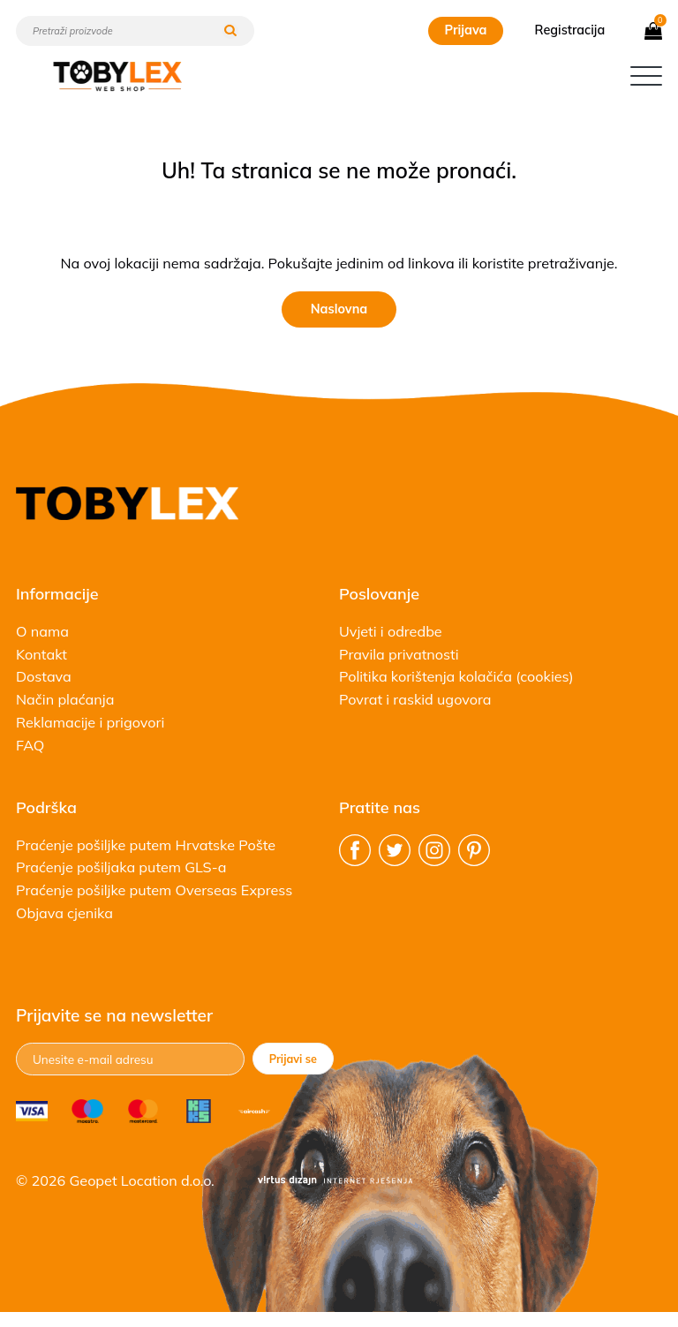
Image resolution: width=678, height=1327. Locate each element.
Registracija (570, 30)
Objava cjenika (64, 913)
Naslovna (339, 309)
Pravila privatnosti (399, 654)
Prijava (465, 30)
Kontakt (41, 654)
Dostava (44, 676)
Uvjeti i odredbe (390, 631)
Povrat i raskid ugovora (415, 699)
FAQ (30, 745)
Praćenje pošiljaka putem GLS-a (121, 867)
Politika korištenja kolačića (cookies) (456, 676)
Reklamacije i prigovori (90, 722)
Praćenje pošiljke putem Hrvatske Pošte (145, 845)
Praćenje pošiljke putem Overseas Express (154, 890)
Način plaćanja (65, 699)
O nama (42, 631)
